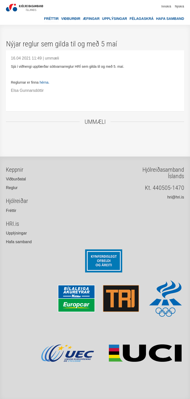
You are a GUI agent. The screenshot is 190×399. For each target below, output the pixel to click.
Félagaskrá (142, 19)
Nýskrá (179, 6)
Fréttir (51, 19)
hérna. (44, 82)
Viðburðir (70, 19)
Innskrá (166, 6)
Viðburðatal (16, 179)
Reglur (12, 188)
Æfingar (91, 19)
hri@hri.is (175, 197)
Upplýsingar (114, 19)
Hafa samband (170, 19)
